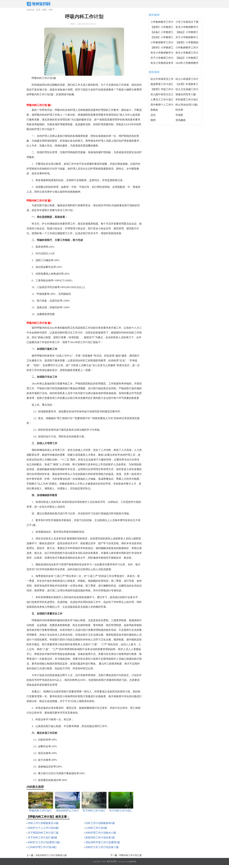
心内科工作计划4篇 (96, 828)
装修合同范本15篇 (185, 94)
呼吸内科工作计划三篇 (130, 855)
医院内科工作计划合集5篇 (100, 837)
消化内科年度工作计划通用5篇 (102, 842)
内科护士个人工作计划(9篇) (43, 828)
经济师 (179, 109)
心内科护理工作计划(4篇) (42, 847)
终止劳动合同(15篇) (186, 104)
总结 (153, 115)
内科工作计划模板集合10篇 (43, 823)
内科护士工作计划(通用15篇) (44, 842)
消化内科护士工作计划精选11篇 (51, 855)
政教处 (154, 109)
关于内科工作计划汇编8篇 (42, 837)
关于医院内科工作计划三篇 (43, 832)
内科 (51, 10)
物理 (153, 120)
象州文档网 (111, 861)
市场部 (179, 115)
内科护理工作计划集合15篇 (100, 832)
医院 (44, 10)
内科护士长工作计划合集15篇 (102, 847)
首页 (38, 10)
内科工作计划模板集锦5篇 (100, 823)
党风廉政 (180, 120)
